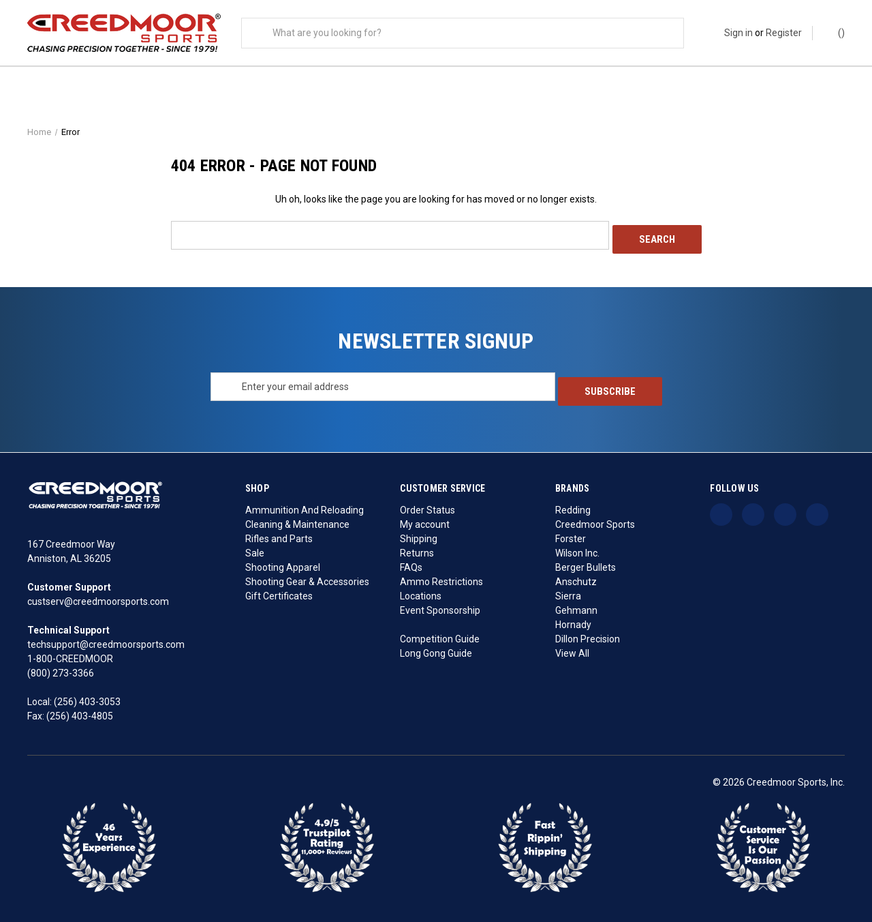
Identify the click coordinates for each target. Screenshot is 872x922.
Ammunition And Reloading (304, 504)
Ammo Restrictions (441, 576)
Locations (420, 590)
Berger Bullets (585, 561)
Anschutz (576, 576)
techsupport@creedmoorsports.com (106, 639)
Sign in (738, 32)
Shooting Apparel (282, 561)
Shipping (418, 533)
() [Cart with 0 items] (835, 32)
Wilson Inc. (577, 547)
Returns (417, 547)
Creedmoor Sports (595, 519)
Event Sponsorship (440, 604)
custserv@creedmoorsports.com (98, 596)
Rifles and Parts (279, 533)
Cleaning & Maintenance (297, 519)
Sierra (568, 590)
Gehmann (576, 604)
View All (572, 647)
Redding (573, 504)
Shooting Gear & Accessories (307, 576)
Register (784, 32)
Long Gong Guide (436, 647)
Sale (254, 547)
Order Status (427, 504)
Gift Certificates (279, 590)
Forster (570, 533)
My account (425, 519)
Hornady (573, 619)
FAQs (411, 561)
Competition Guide (440, 633)
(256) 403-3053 (87, 697)
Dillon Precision (587, 633)
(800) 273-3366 (60, 668)
